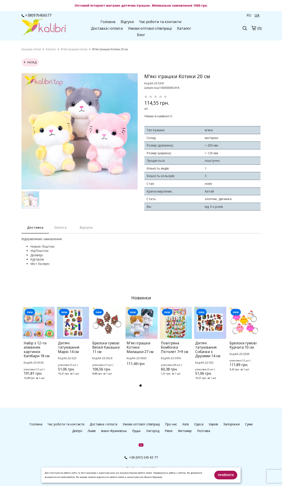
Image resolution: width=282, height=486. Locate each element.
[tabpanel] (38, 349)
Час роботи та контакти (160, 21)
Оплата (60, 227)
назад (30, 62)
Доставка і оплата (107, 28)
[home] (31, 49)
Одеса (198, 424)
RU (249, 15)
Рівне (169, 431)
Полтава (203, 431)
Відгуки (127, 21)
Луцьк (136, 431)
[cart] (253, 28)
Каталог (184, 28)
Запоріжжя (231, 424)
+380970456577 (36, 15)
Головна (107, 21)
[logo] (43, 28)
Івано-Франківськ (114, 431)
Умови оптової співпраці (150, 28)
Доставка (35, 227)
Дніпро (77, 431)
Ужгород (152, 431)
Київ (185, 424)
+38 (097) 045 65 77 (141, 457)
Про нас (171, 424)
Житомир (185, 431)
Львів (92, 431)
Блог (141, 34)
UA (257, 15)
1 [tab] (140, 385)
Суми (249, 424)
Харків (213, 424)
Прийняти (226, 475)
